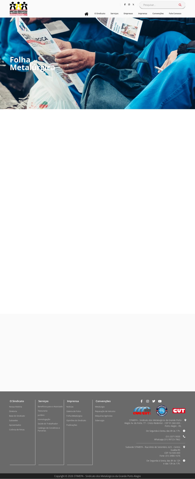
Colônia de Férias (17, 429)
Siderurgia (99, 420)
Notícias (69, 406)
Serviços (114, 13)
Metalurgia (100, 406)
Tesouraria (42, 410)
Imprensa (142, 13)
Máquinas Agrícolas (103, 415)
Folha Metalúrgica (74, 415)
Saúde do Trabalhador (48, 423)
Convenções (158, 13)
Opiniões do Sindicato (76, 420)
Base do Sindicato (17, 415)
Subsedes (13, 420)
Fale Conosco (175, 13)
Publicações (71, 425)
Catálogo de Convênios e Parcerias (49, 429)
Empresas (128, 13)
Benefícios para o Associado (50, 406)
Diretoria (13, 411)
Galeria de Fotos (73, 411)
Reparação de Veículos (105, 411)
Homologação (44, 419)
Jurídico (41, 415)
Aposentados (15, 425)
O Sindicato (99, 13)
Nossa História (15, 406)
